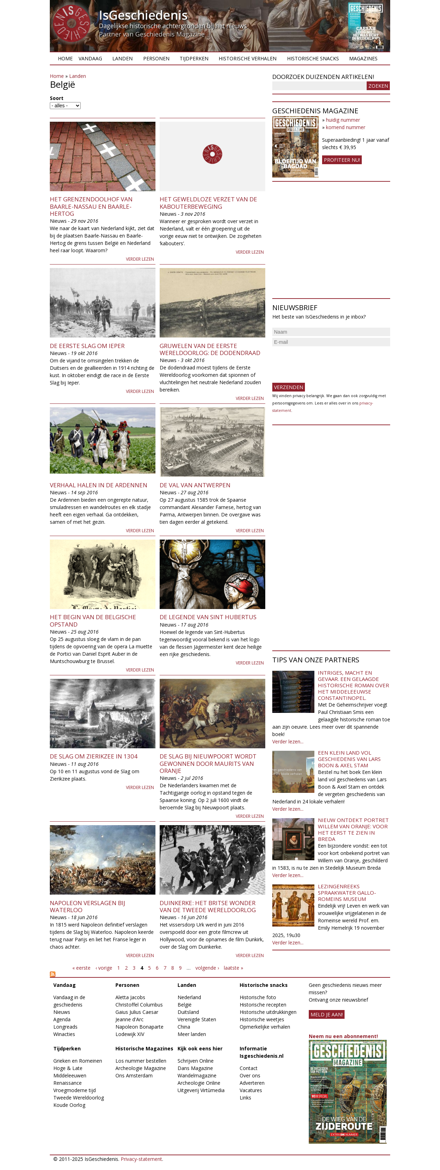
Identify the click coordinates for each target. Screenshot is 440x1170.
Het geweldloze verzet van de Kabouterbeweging (208, 202)
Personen (156, 58)
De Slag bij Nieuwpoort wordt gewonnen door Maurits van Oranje (208, 763)
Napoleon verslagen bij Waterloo (87, 906)
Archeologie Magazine (140, 1068)
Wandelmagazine (197, 1075)
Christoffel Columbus (139, 1004)
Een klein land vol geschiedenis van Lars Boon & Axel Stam (349, 759)
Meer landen (192, 1034)
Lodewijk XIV (129, 1034)
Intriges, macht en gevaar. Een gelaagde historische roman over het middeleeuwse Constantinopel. (353, 685)
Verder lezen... (288, 741)
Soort (57, 98)
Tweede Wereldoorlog (78, 1097)
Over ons (250, 1075)
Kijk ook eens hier (200, 1048)
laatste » (233, 967)
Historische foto (258, 997)
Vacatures (251, 1090)
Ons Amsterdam (134, 1075)
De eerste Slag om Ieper (87, 346)
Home (65, 58)
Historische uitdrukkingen (268, 1012)
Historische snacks (313, 58)
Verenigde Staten (197, 1019)
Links (245, 1097)
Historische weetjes (262, 1019)
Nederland (189, 997)
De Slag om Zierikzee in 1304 (94, 756)
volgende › (207, 967)
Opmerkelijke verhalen (265, 1026)
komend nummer (345, 127)
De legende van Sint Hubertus (208, 617)
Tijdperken (194, 58)
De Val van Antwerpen (195, 485)
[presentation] (325, 361)
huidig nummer (343, 119)
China (184, 1026)
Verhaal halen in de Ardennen (98, 485)
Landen (122, 58)
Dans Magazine (195, 1068)
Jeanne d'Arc (129, 1019)
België (185, 1004)
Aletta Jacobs (130, 997)
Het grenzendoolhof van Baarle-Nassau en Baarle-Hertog (91, 206)
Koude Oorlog (69, 1105)
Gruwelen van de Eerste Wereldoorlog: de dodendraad (210, 349)
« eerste (81, 967)
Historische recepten (263, 1004)
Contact (249, 1068)
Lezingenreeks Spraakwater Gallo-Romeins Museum (347, 892)
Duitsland (188, 1012)
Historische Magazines (144, 1048)
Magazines (363, 58)
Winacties (64, 1034)
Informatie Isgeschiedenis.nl (262, 1052)
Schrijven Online (196, 1060)
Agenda (62, 1019)
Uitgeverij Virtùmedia (201, 1090)
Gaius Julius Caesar (136, 1012)
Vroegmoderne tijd (74, 1090)
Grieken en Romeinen (77, 1060)
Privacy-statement (141, 1159)
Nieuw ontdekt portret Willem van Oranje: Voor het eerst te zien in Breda (353, 829)
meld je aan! (327, 1014)
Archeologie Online (199, 1082)
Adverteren (252, 1082)
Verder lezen (140, 259)
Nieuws (61, 1012)
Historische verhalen (247, 58)
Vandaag (90, 58)
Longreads (65, 1026)
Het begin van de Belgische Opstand (93, 620)
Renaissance (67, 1082)
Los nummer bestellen (140, 1060)
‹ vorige (103, 967)
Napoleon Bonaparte (139, 1026)
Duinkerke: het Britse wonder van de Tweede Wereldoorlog (208, 906)
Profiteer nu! (342, 159)
